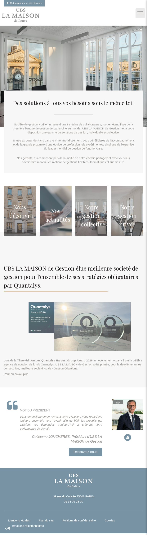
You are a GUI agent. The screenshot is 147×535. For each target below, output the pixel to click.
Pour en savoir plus (16, 374)
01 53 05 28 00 (73, 501)
